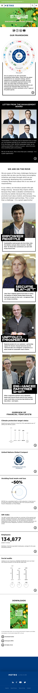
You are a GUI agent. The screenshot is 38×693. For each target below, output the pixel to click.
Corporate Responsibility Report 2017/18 (11, 1)
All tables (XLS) (7, 645)
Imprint (7, 688)
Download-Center (7, 636)
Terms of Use (22, 688)
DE (36, 5)
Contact (29, 688)
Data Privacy (14, 688)
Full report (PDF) (7, 640)
